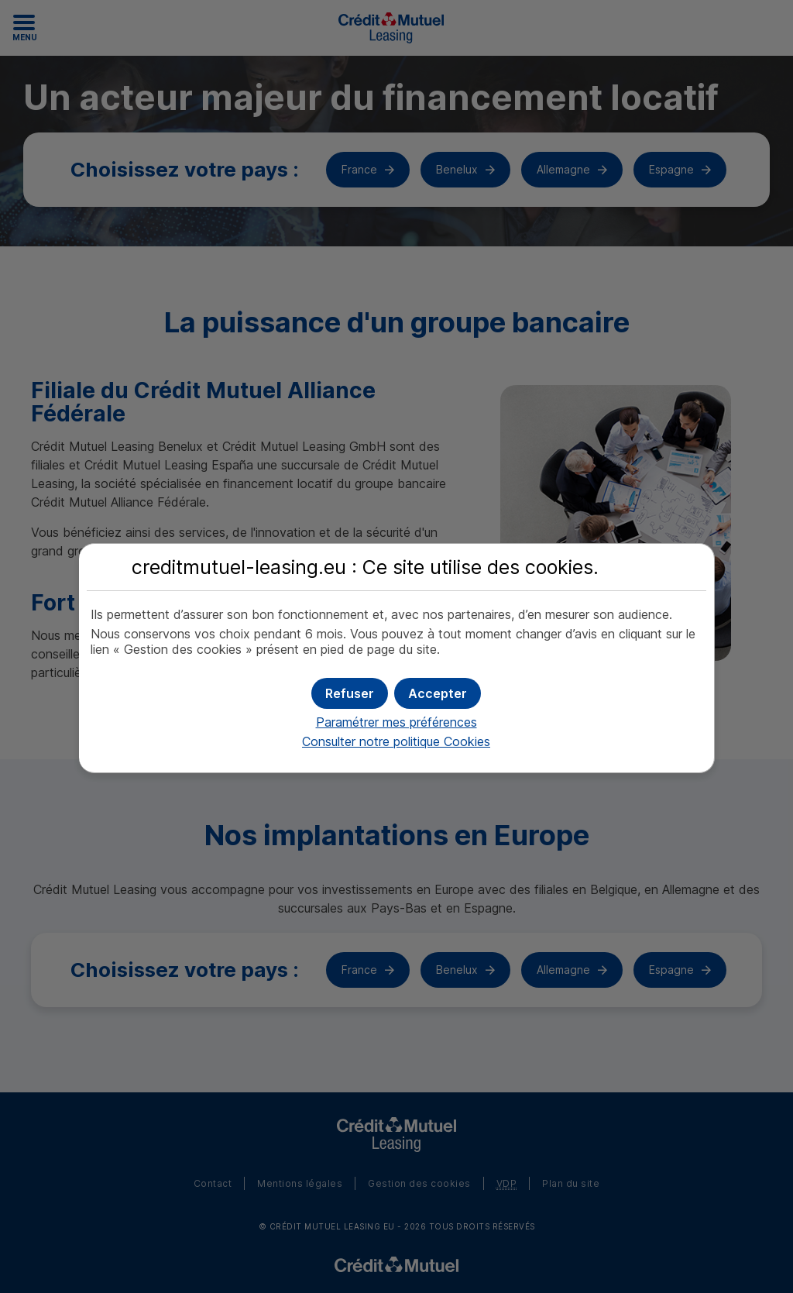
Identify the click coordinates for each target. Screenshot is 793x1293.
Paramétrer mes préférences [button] (396, 722)
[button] (437, 693)
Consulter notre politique (396, 741)
